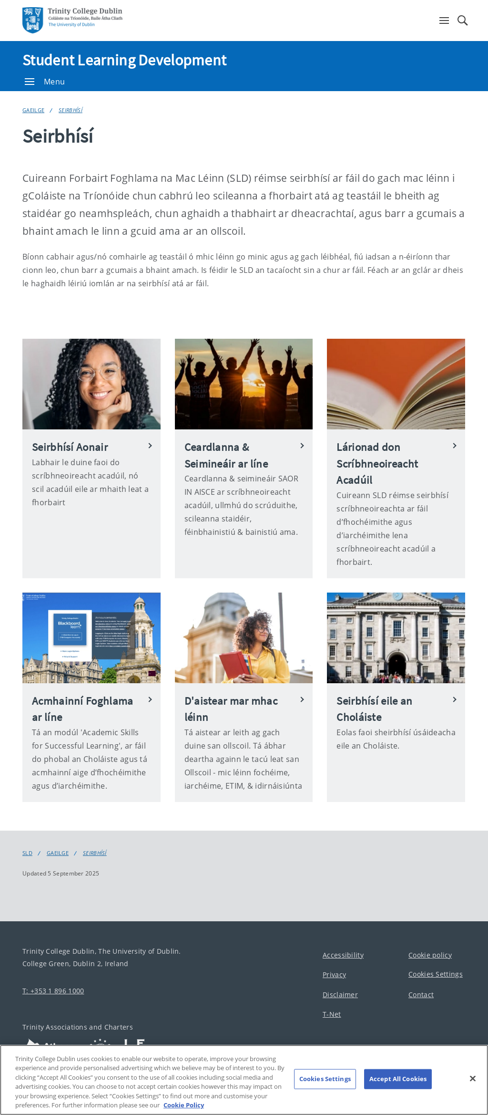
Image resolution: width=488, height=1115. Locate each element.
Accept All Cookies (398, 1084)
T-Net (332, 1014)
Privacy (334, 974)
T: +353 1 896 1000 (53, 990)
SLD (27, 853)
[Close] (472, 1083)
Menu (45, 81)
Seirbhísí (70, 110)
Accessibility (343, 954)
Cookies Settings (435, 974)
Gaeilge (33, 110)
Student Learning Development (124, 60)
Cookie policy (430, 954)
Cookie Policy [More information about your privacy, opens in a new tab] (183, 1110)
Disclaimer (340, 994)
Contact (421, 994)
